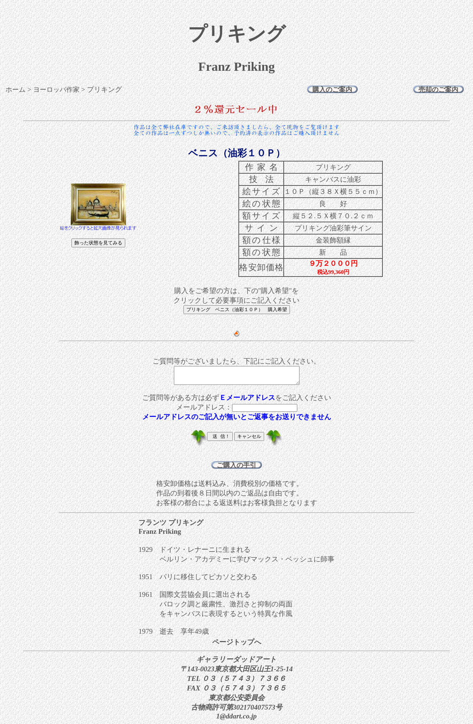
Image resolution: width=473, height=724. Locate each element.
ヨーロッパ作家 (56, 89)
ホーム (15, 89)
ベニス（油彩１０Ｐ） (236, 153)
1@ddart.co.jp (236, 719)
